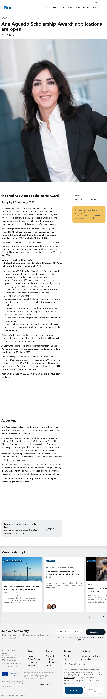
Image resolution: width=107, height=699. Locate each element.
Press (66, 659)
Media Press (99, 2)
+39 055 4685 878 (13, 666)
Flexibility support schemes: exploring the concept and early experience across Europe (21, 589)
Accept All (73, 690)
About (90, 2)
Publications (51, 662)
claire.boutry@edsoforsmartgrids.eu (19, 263)
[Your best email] (69, 631)
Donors (49, 665)
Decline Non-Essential (92, 690)
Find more (46, 684)
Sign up (52, 529)
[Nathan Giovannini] (49, 606)
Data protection (80, 639)
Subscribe (95, 632)
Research (44, 8)
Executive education (63, 8)
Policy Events (82, 8)
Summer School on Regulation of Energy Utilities (25, 235)
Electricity (51, 560)
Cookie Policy (87, 659)
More (95, 8)
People (67, 656)
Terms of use (97, 637)
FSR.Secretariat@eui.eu (14, 663)
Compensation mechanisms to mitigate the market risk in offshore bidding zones (62, 574)
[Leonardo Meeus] (53, 606)
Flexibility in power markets (13, 560)
